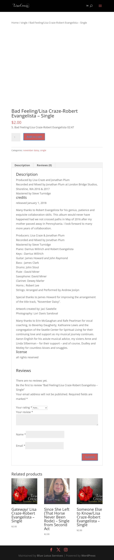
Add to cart (34, 137)
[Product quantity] (15, 137)
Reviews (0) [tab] (44, 165)
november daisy (31, 150)
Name (21, 434)
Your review (24, 412)
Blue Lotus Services (50, 555)
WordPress (88, 555)
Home (15, 22)
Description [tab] (22, 165)
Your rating (24, 407)
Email (20, 445)
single (24, 22)
